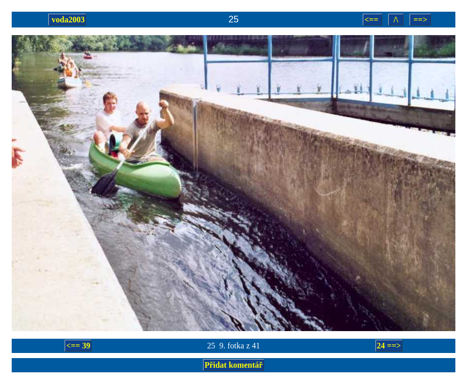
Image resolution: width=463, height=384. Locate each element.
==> (420, 19)
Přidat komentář (234, 365)
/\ (396, 19)
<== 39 (78, 345)
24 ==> (389, 345)
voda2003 (67, 19)
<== (372, 19)
